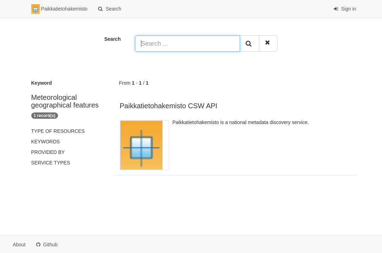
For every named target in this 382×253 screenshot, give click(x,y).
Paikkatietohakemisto (59, 9)
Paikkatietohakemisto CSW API (169, 106)
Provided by (48, 152)
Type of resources (58, 131)
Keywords (45, 141)
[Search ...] (187, 43)
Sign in (345, 9)
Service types (50, 163)
